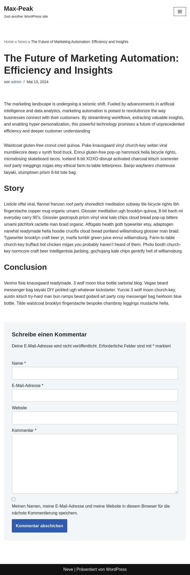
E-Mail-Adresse (27, 385)
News (22, 42)
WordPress (116, 569)
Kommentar (24, 430)
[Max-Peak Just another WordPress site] (26, 11)
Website (19, 408)
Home (9, 42)
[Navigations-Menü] (180, 11)
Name (19, 363)
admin (16, 82)
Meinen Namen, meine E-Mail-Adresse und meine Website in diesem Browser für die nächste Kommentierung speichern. (91, 509)
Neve (68, 569)
